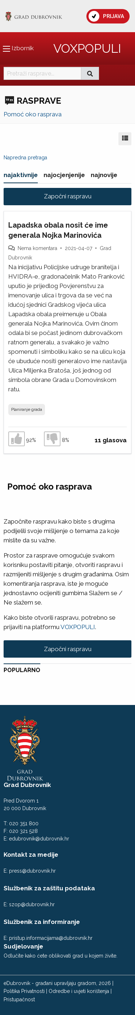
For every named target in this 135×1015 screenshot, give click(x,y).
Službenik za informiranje (42, 921)
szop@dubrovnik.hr (32, 904)
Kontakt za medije (31, 854)
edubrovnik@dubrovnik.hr (39, 839)
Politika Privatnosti (24, 991)
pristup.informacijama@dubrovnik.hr (51, 938)
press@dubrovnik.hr (32, 871)
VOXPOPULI (87, 48)
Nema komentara (37, 248)
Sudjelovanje (23, 946)
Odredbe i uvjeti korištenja (79, 991)
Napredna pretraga (25, 157)
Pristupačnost (19, 999)
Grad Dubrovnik (27, 784)
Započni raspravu (67, 196)
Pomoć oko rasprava (33, 114)
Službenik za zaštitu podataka (49, 888)
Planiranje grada (26, 409)
